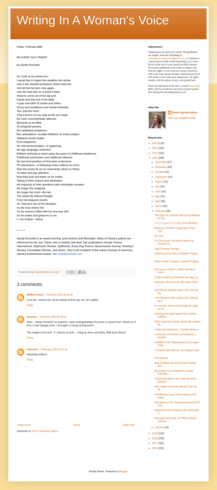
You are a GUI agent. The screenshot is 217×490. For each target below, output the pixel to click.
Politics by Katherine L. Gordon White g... (177, 329)
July (157, 186)
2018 (155, 438)
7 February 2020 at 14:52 (53, 349)
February (160, 210)
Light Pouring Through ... (175, 248)
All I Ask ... (173, 236)
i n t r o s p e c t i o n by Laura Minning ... (177, 223)
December (161, 162)
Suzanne (32, 316)
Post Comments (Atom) (45, 431)
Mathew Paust (35, 294)
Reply (30, 305)
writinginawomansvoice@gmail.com (166, 58)
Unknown (32, 349)
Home (76, 425)
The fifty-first (161, 358)
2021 (155, 153)
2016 (155, 448)
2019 (155, 433)
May (157, 196)
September (161, 176)
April (158, 201)
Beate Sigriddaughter (184, 112)
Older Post (129, 425)
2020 (155, 157)
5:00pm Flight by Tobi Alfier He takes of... (177, 277)
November (161, 167)
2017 (155, 443)
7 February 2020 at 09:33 (52, 316)
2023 (155, 143)
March (159, 206)
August (159, 181)
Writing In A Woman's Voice (93, 20)
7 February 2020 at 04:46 (59, 294)
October (160, 171)
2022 (155, 148)
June (158, 191)
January (160, 427)
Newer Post (24, 425)
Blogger (123, 471)
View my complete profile (182, 118)
